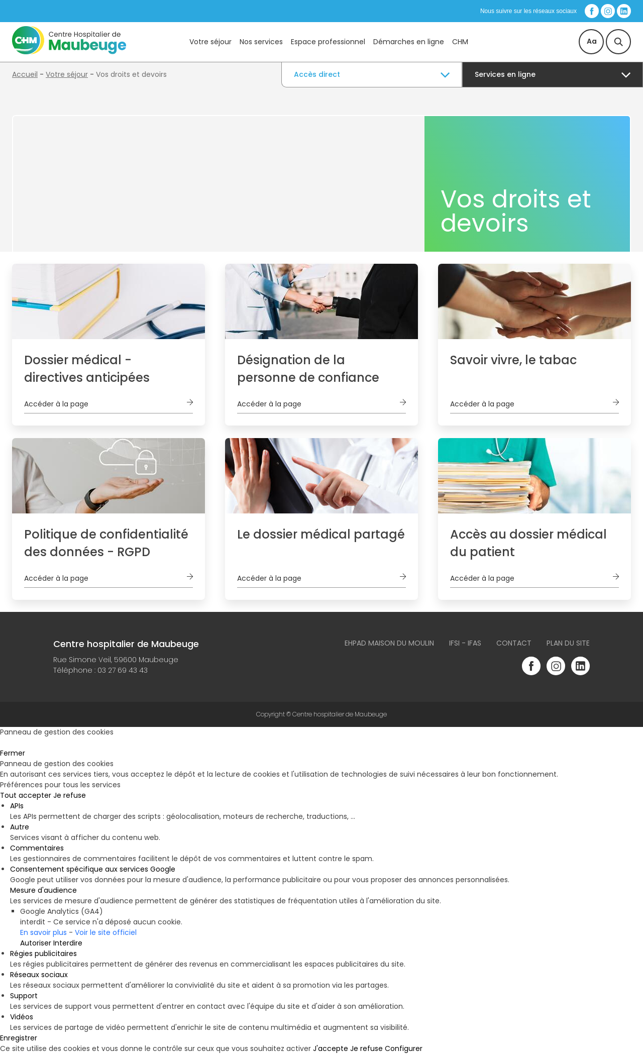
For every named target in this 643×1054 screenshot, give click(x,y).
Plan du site (568, 643)
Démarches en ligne (408, 42)
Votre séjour (210, 42)
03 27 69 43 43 (122, 670)
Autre (19, 827)
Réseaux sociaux (39, 975)
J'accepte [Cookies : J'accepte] (330, 1048)
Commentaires (37, 848)
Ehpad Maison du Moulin (389, 643)
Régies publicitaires (43, 953)
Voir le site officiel (106, 932)
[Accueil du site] (69, 52)
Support (24, 996)
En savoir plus (43, 932)
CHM (460, 42)
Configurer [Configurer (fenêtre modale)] (403, 1048)
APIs (17, 806)
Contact (513, 643)
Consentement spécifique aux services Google (92, 869)
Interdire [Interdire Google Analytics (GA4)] (67, 943)
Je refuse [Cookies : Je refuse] (69, 795)
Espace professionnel (328, 42)
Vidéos (21, 1017)
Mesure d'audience (43, 890)
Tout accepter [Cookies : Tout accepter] (25, 795)
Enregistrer (18, 1038)
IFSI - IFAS (465, 643)
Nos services (261, 42)
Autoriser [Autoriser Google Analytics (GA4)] (35, 943)
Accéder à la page (56, 404)
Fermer (12, 753)
